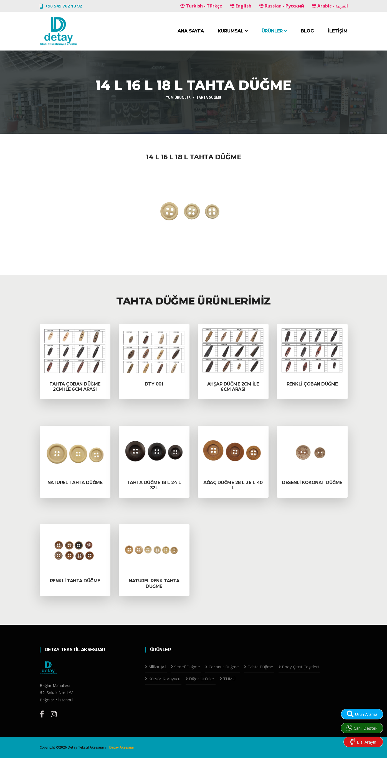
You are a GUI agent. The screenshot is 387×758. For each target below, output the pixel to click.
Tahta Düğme (208, 97)
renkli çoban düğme (312, 384)
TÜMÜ (229, 678)
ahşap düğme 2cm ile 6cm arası (233, 386)
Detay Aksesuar (121, 747)
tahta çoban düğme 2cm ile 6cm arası (74, 386)
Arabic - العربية (330, 6)
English (240, 6)
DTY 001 (154, 384)
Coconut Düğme (224, 666)
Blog (307, 31)
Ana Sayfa (191, 31)
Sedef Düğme (187, 666)
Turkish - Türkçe (201, 6)
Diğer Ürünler (201, 678)
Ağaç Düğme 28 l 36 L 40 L (233, 485)
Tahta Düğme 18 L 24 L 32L (154, 485)
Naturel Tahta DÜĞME (75, 482)
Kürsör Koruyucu (164, 678)
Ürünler (274, 31)
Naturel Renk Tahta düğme (154, 583)
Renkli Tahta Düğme (75, 580)
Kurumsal (233, 31)
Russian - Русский (281, 6)
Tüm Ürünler (178, 97)
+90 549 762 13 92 (63, 6)
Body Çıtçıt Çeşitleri (300, 666)
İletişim (337, 31)
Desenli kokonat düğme (312, 482)
